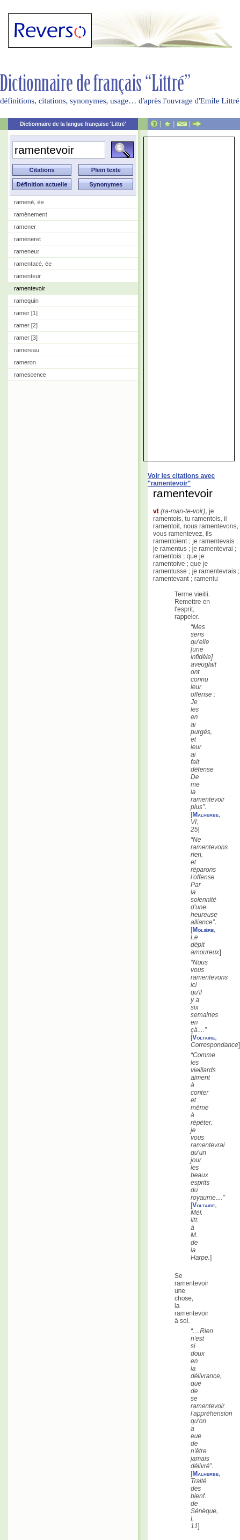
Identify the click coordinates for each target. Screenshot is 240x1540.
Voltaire (203, 1037)
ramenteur (27, 276)
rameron (25, 362)
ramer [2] (26, 325)
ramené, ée (29, 202)
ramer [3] (26, 337)
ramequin (26, 300)
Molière (203, 929)
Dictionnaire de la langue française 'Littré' (73, 124)
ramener (25, 226)
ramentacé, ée (33, 263)
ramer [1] (26, 313)
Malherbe (205, 814)
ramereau (26, 350)
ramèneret (27, 239)
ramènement (30, 214)
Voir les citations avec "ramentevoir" (181, 479)
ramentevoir (29, 288)
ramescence (30, 374)
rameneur (26, 251)
